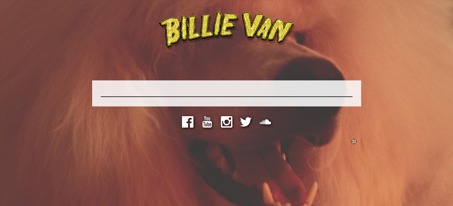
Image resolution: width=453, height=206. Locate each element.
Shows (260, 67)
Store (145, 67)
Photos (219, 67)
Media (181, 67)
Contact (302, 67)
